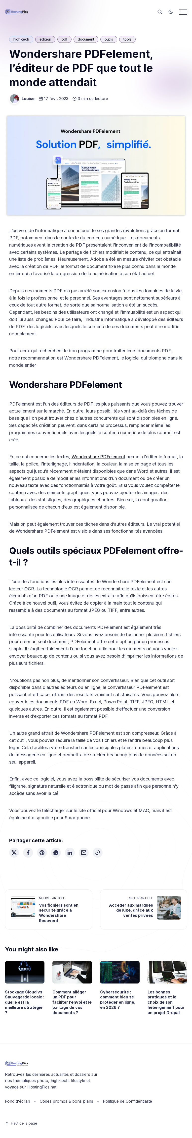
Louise (28, 98)
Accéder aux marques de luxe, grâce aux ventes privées (131, 910)
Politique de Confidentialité (127, 1101)
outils (109, 39)
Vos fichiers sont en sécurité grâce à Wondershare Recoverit (58, 913)
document (86, 39)
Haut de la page (21, 1123)
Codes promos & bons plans (66, 1101)
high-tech (21, 39)
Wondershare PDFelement (98, 456)
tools (127, 39)
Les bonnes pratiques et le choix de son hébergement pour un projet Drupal (166, 1002)
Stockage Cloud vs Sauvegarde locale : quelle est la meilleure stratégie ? (24, 1002)
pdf (64, 39)
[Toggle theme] (170, 12)
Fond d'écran (17, 1101)
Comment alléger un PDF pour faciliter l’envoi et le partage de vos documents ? (72, 1002)
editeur (45, 39)
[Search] (159, 12)
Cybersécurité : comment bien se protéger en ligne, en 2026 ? (117, 999)
